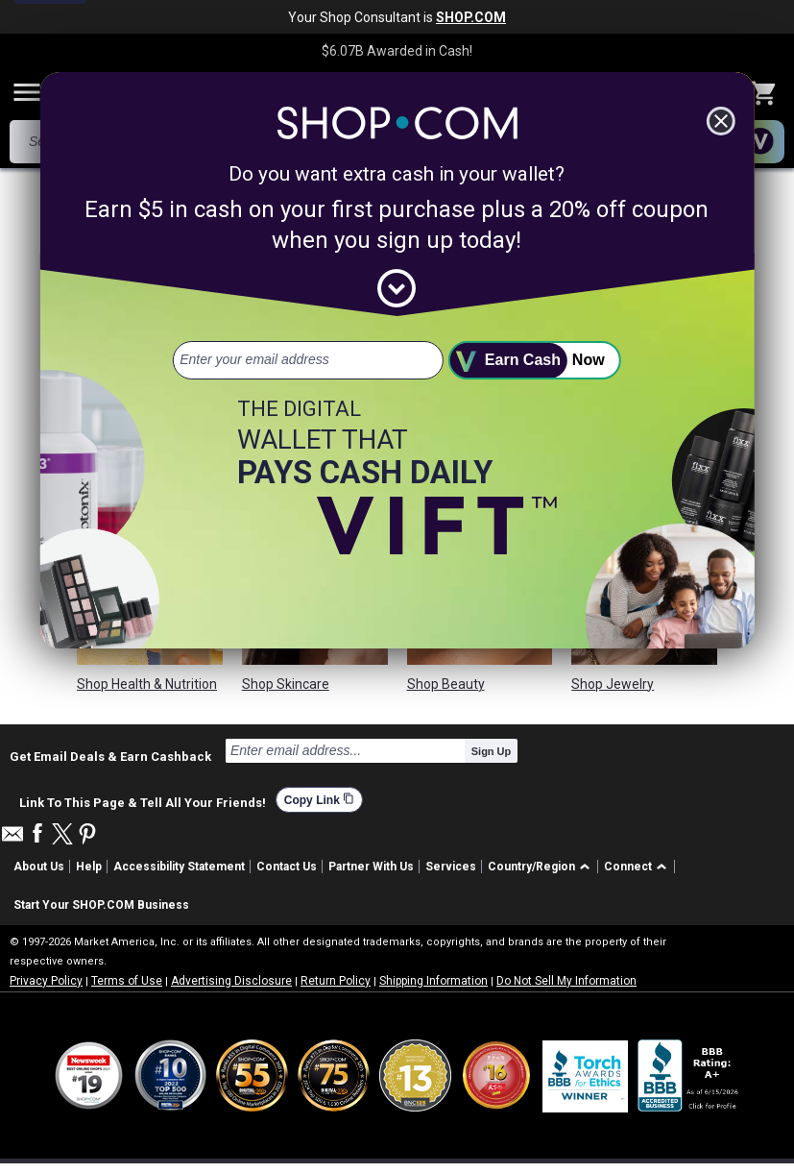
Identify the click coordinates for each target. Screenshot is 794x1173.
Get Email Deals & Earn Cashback (110, 756)
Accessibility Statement (179, 866)
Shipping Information (433, 981)
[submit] (534, 360)
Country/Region (531, 866)
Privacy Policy (46, 981)
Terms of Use (126, 981)
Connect (628, 866)
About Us (38, 866)
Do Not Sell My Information (566, 981)
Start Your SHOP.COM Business (101, 905)
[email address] (308, 360)
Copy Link (319, 800)
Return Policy (336, 981)
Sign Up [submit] (491, 751)
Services (450, 866)
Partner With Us (371, 866)
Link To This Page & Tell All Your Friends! (142, 800)
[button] (542, 867)
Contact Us (286, 866)
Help (89, 866)
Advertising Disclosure (231, 981)
